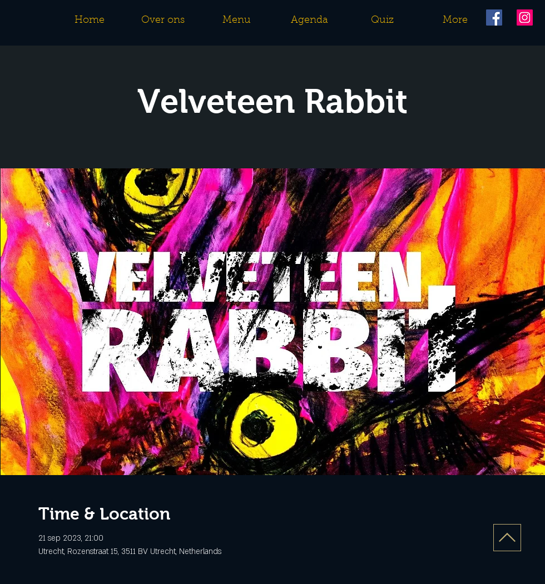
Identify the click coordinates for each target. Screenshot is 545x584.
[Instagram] (525, 17)
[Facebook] (494, 17)
